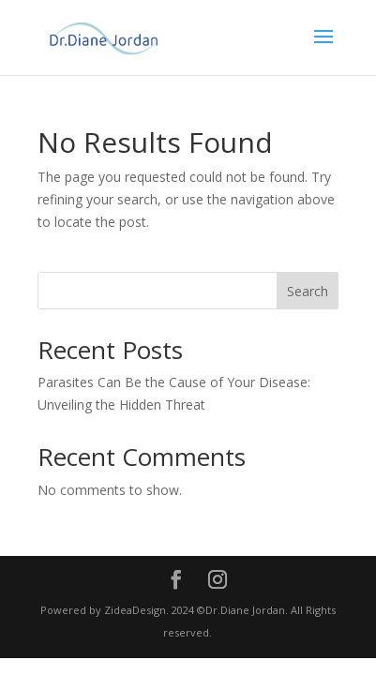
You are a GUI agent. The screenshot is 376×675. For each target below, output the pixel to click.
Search (307, 291)
